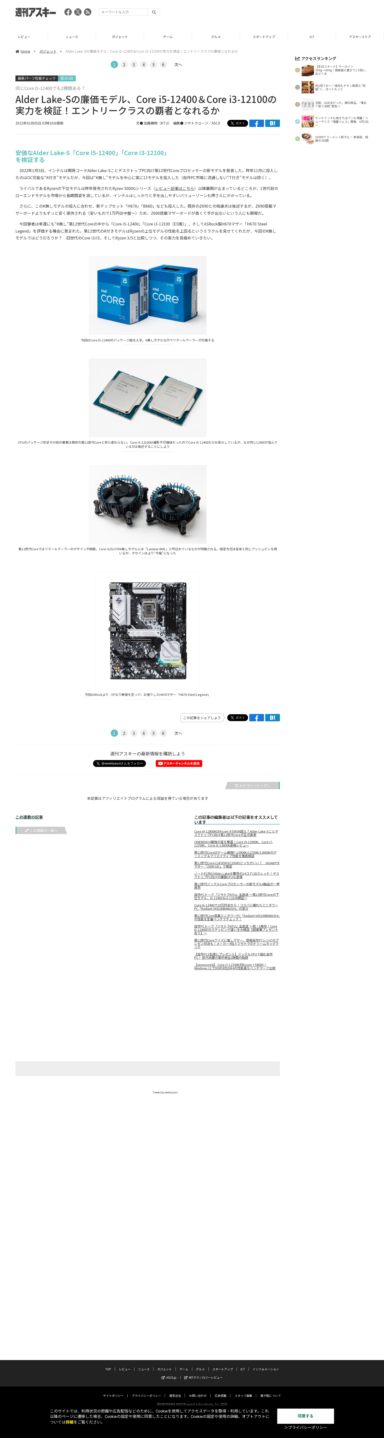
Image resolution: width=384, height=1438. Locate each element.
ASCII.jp (169, 1373)
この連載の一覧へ (41, 830)
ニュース (120, 36)
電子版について (270, 1391)
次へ (178, 64)
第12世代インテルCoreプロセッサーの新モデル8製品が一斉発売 (237, 885)
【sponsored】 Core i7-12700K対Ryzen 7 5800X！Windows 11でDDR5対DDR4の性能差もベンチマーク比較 (235, 966)
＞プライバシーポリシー (305, 1427)
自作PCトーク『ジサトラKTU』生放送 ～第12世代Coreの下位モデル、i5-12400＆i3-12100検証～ (236, 896)
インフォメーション (265, 1364)
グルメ (264, 36)
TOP (24, 36)
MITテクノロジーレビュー (203, 1373)
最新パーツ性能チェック (37, 78)
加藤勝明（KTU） (157, 123)
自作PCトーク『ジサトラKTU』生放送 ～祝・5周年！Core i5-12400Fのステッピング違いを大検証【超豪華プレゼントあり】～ (236, 930)
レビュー (72, 36)
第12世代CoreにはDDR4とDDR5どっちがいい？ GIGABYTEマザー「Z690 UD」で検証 (237, 864)
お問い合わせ (198, 1391)
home (22, 51)
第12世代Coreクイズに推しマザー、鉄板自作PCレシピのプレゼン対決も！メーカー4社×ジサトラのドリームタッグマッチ (236, 943)
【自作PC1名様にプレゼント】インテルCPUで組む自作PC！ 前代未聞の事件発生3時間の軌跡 (233, 955)
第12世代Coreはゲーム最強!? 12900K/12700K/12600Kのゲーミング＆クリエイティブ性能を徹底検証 (235, 854)
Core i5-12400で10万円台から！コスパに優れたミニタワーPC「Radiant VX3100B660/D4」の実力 (236, 906)
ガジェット (168, 36)
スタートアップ (312, 36)
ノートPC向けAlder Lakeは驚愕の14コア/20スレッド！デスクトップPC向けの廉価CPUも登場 (236, 875)
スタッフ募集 (243, 1391)
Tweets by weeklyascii (165, 1092)
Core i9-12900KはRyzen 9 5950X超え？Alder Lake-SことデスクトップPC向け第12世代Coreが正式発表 (236, 833)
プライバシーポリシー (146, 1391)
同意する (305, 1416)
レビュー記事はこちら (174, 188)
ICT (360, 36)
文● (140, 123)
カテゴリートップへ (252, 785)
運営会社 (175, 1391)
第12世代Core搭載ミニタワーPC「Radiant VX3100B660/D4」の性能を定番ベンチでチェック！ (237, 917)
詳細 (69, 1422)
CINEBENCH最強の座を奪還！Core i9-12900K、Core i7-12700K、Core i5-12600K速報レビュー (233, 843)
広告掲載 (221, 1391)
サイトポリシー (113, 1391)
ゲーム (216, 36)
